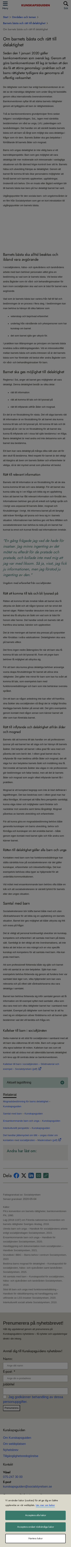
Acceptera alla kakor (35, 1515)
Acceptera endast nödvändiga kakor (35, 1527)
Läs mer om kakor (45, 1505)
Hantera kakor (35, 1538)
